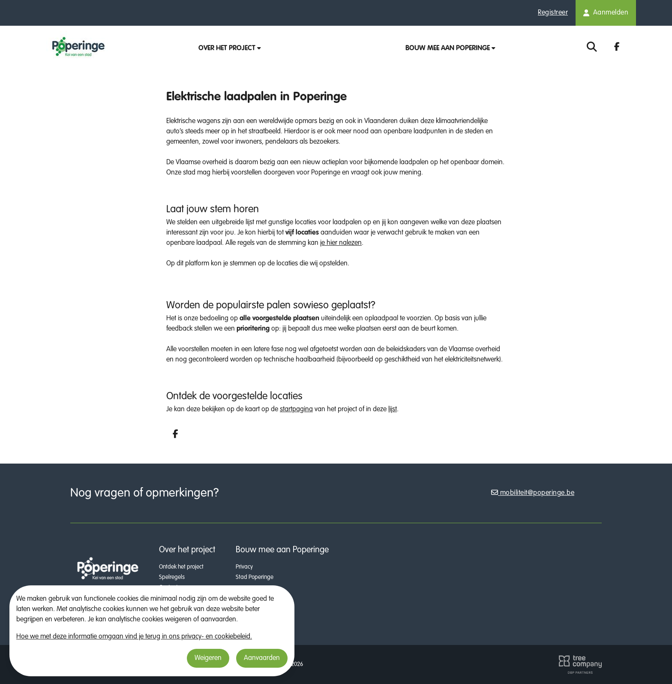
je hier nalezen (341, 243)
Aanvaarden (262, 658)
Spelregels (172, 577)
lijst (392, 409)
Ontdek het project (181, 567)
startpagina (296, 409)
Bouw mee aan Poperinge (450, 48)
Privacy (244, 567)
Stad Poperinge (254, 577)
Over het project (229, 48)
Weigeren (208, 658)
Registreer (553, 12)
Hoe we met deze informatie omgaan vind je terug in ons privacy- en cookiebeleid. (134, 636)
